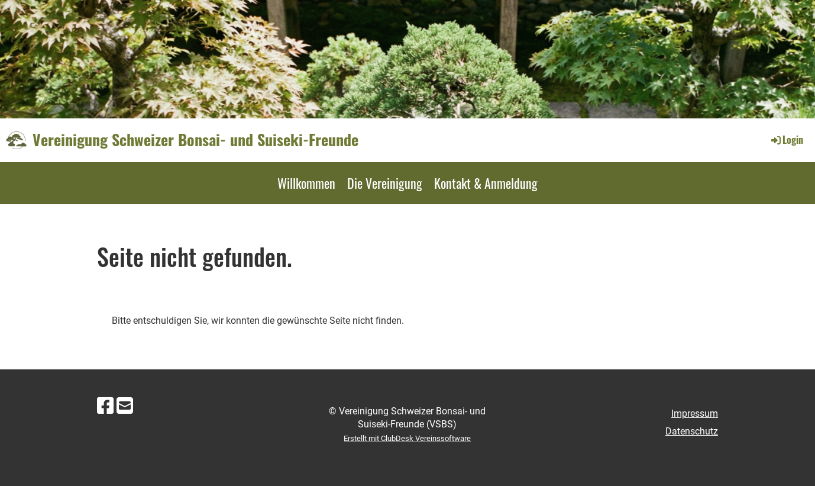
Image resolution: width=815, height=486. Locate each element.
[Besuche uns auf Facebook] (105, 406)
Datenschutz (691, 431)
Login (786, 140)
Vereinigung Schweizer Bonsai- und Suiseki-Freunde (195, 139)
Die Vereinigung (384, 182)
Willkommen (306, 182)
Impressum (694, 413)
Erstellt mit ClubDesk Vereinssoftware (407, 438)
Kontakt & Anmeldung (486, 182)
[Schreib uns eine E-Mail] (125, 406)
